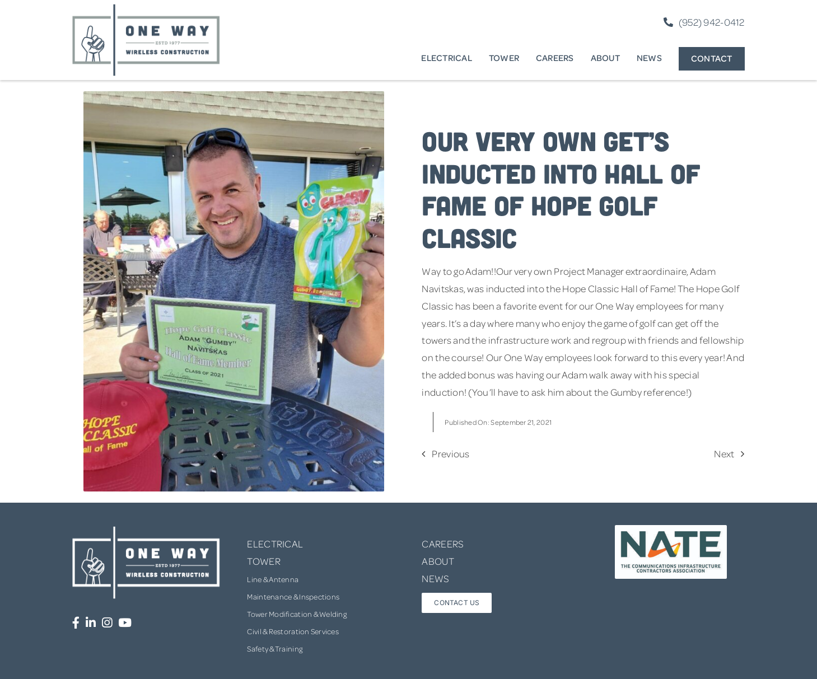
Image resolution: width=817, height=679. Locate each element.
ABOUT (438, 561)
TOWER (263, 561)
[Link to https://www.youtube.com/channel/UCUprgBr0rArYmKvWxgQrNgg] (125, 623)
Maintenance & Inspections (293, 596)
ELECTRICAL (275, 543)
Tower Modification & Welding (297, 614)
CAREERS (443, 543)
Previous (450, 453)
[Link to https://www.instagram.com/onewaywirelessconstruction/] (107, 623)
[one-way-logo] (146, 8)
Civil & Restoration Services (293, 631)
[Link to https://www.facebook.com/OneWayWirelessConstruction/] (76, 623)
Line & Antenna (272, 579)
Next (724, 453)
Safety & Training (274, 648)
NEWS (435, 578)
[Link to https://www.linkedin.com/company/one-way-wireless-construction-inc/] (91, 623)
